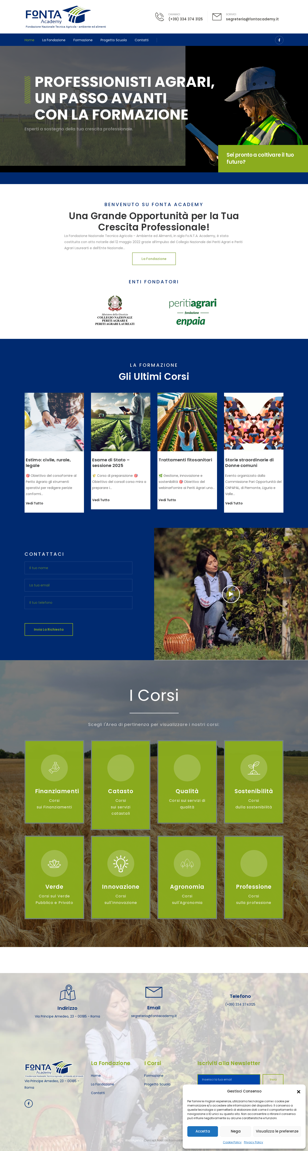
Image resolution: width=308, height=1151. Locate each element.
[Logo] (66, 17)
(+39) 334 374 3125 (185, 19)
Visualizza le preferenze (277, 1131)
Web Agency (134, 1140)
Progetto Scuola (114, 40)
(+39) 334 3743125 (240, 1004)
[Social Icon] (279, 40)
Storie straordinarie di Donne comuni (249, 462)
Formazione (83, 40)
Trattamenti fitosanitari (185, 460)
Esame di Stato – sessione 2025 (111, 462)
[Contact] (161, 16)
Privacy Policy (253, 1142)
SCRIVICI (231, 14)
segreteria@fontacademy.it (252, 19)
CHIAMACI (174, 14)
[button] (298, 1091)
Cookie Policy (232, 1142)
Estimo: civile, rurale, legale (48, 462)
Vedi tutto (34, 504)
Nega (236, 1131)
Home (29, 40)
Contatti (142, 40)
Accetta (203, 1131)
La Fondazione (53, 40)
